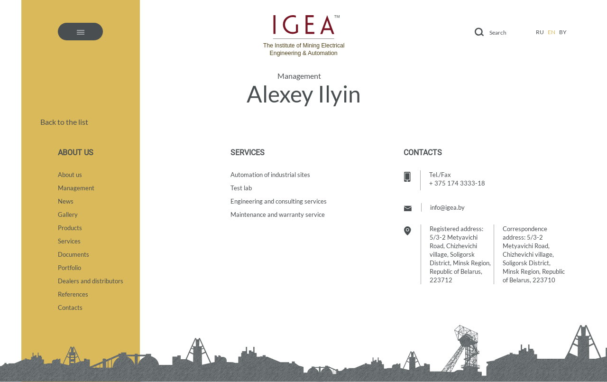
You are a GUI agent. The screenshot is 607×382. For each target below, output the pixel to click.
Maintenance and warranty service (277, 214)
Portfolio (69, 267)
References (73, 294)
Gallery (68, 214)
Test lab (241, 188)
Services (69, 241)
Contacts (70, 307)
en (551, 32)
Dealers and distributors (90, 281)
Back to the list (64, 121)
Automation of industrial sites (270, 174)
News (66, 201)
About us (70, 174)
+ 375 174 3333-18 (457, 183)
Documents (73, 254)
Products (70, 228)
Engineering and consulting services (278, 201)
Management (299, 76)
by (563, 32)
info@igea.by (447, 207)
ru (540, 32)
